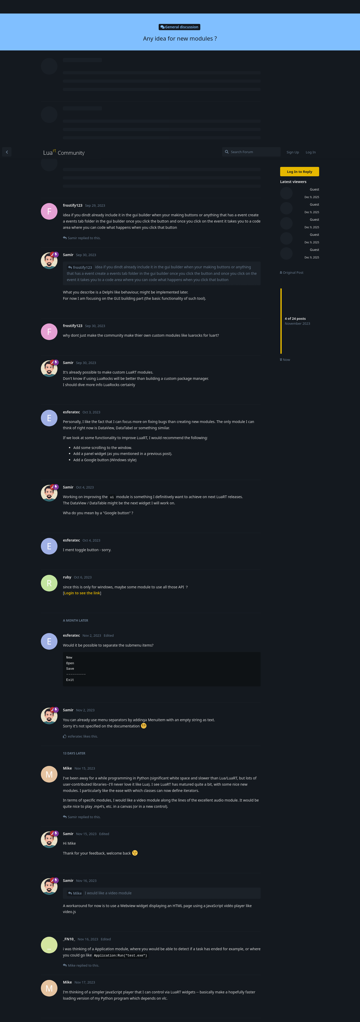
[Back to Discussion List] (6, 6)
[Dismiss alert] (123, 1011)
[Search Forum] (251, 6)
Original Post (291, 127)
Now (285, 214)
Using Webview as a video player (132, 880)
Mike (77, 748)
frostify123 (82, 122)
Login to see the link (82, 447)
